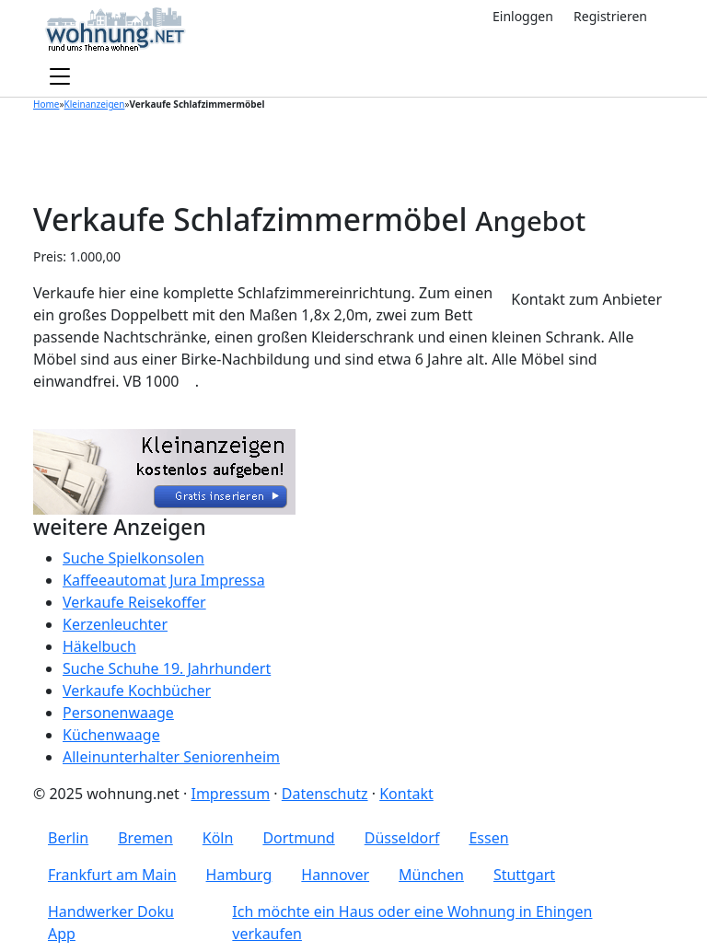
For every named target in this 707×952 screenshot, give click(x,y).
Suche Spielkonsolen (133, 558)
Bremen (145, 838)
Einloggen (523, 16)
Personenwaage (118, 712)
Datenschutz (325, 794)
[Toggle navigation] (60, 77)
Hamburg (239, 875)
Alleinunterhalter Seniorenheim (171, 757)
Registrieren (610, 16)
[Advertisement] (353, 153)
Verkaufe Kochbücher (137, 690)
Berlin (68, 838)
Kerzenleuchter (115, 624)
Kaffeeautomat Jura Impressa (164, 580)
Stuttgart (524, 875)
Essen (488, 838)
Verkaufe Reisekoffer (134, 602)
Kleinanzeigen (94, 104)
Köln (218, 838)
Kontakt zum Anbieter (586, 299)
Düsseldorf (402, 838)
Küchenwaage (111, 735)
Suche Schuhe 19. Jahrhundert (167, 668)
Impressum (230, 794)
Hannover (335, 875)
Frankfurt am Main (112, 875)
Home (46, 104)
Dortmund (298, 838)
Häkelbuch (99, 646)
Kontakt (406, 794)
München (431, 875)
